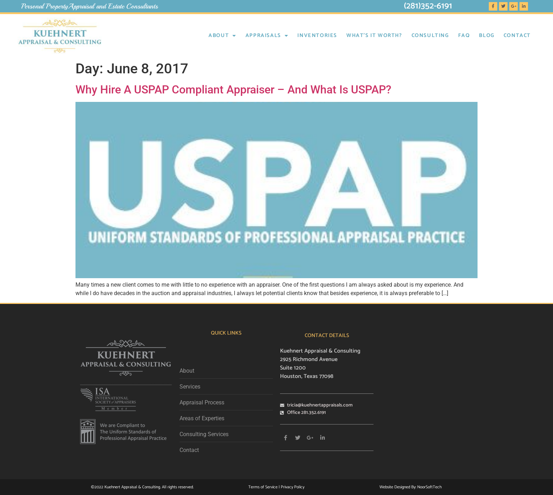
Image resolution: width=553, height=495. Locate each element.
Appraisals (266, 36)
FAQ (464, 35)
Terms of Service (263, 487)
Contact (517, 35)
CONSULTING (430, 35)
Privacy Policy (292, 487)
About (222, 36)
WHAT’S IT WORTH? (374, 35)
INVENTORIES (317, 35)
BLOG (486, 35)
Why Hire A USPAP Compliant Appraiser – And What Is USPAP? (233, 89)
